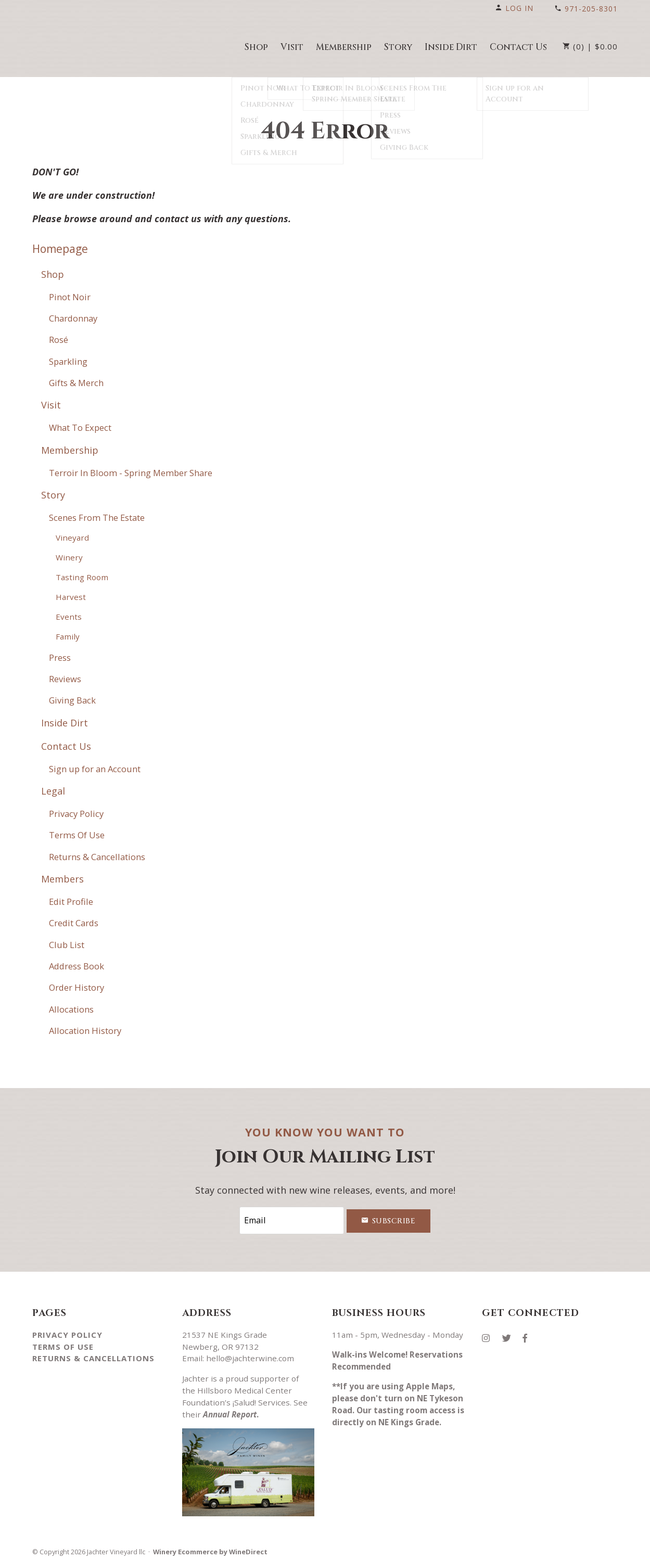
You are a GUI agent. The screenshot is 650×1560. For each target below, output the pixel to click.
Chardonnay (73, 318)
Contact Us (518, 47)
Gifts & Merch (76, 383)
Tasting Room (82, 577)
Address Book (76, 966)
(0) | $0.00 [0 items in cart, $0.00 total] (590, 46)
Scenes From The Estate (97, 517)
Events (69, 616)
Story (398, 47)
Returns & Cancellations (97, 857)
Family (68, 636)
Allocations (71, 1009)
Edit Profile (71, 901)
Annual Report (230, 1411)
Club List (66, 945)
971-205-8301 (586, 9)
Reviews (65, 679)
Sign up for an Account (95, 769)
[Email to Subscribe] (291, 1219)
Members (62, 879)
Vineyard (72, 537)
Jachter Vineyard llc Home (91, 45)
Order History (76, 987)
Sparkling (68, 361)
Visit (292, 47)
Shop (256, 47)
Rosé (58, 340)
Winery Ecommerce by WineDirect (210, 1548)
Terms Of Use (77, 835)
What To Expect (80, 427)
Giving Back (72, 700)
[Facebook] (528, 1334)
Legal (53, 791)
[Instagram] (490, 1334)
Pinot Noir (70, 297)
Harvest (71, 597)
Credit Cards (73, 923)
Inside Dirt (451, 47)
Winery (69, 557)
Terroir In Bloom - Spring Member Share (130, 473)
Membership (344, 47)
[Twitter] (510, 1334)
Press (60, 657)
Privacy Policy (76, 814)
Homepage (60, 248)
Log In (514, 8)
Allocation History (85, 1031)
